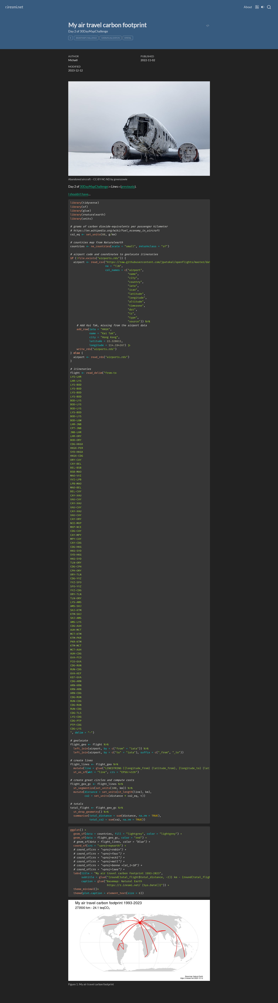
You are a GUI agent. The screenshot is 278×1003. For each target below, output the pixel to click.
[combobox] (269, 7)
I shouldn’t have (78, 194)
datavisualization (110, 38)
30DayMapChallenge (86, 38)
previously (128, 186)
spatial (127, 38)
